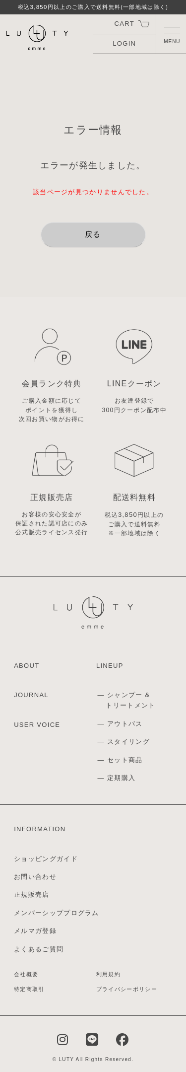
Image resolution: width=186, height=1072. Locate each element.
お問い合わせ (35, 876)
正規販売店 (32, 894)
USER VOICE (37, 724)
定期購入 (121, 778)
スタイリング (128, 741)
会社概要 (26, 974)
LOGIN (124, 43)
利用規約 (108, 974)
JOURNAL (31, 695)
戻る (93, 234)
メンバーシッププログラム (56, 913)
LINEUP (110, 665)
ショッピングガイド (46, 858)
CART (124, 23)
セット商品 (125, 760)
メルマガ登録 (35, 930)
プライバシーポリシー (126, 989)
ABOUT (26, 665)
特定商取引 (29, 989)
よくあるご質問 (38, 949)
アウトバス (125, 723)
